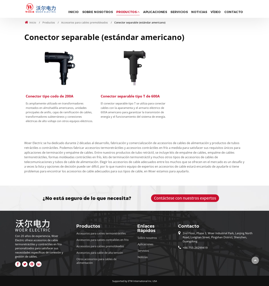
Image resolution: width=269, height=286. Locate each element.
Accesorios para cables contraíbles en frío (102, 240)
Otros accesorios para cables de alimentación (96, 260)
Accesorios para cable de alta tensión (99, 252)
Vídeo (216, 12)
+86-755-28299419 (195, 247)
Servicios (179, 12)
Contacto (233, 12)
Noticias (199, 12)
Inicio (73, 12)
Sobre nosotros (97, 12)
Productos (48, 22)
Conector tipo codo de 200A (49, 96)
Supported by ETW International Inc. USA (134, 281)
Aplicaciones (155, 12)
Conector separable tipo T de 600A (130, 96)
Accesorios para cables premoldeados (84, 22)
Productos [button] (126, 12)
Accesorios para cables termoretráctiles (101, 233)
